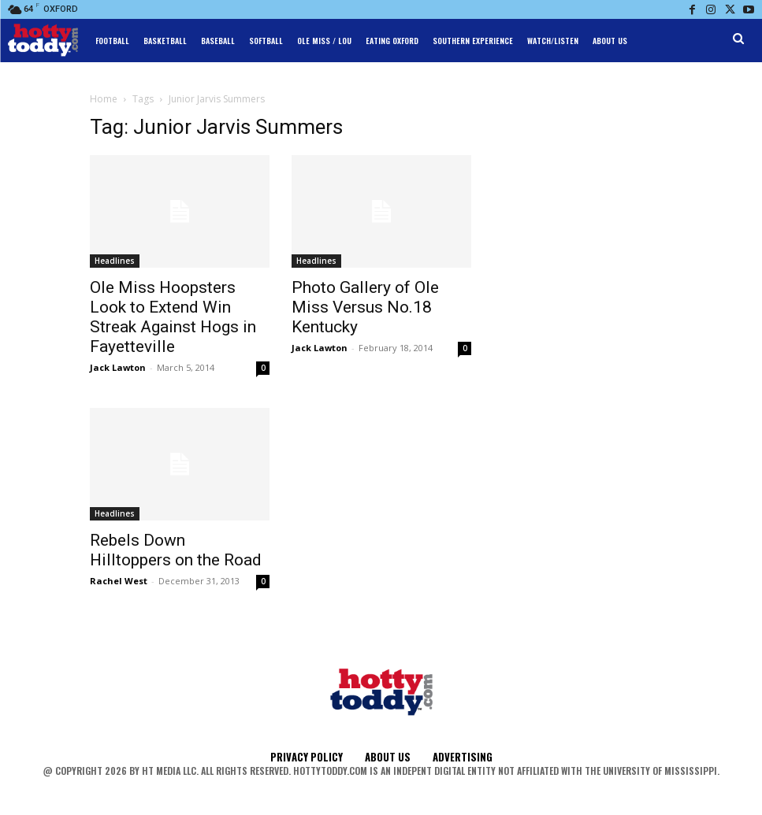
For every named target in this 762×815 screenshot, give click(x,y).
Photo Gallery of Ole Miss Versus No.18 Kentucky (365, 307)
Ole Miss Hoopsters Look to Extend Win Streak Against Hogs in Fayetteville (173, 317)
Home (103, 99)
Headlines (115, 260)
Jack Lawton (118, 367)
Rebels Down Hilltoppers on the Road (176, 550)
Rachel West (118, 581)
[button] (739, 39)
